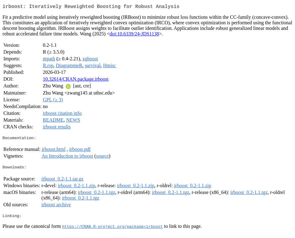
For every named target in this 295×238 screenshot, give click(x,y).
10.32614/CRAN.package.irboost (75, 80)
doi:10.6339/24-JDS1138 (134, 35)
